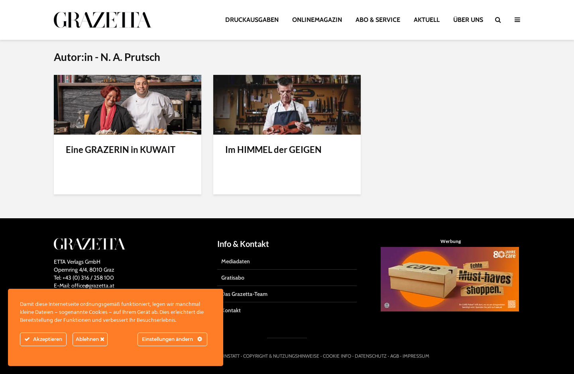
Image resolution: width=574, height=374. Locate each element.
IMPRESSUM (416, 356)
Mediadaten (235, 261)
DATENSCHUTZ (371, 356)
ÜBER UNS (468, 19)
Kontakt (231, 310)
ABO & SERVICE (378, 19)
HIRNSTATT (228, 356)
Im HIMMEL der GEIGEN (273, 149)
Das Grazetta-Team (244, 294)
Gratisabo (232, 277)
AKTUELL (427, 19)
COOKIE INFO (337, 356)
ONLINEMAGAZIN (317, 19)
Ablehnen (90, 339)
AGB (394, 356)
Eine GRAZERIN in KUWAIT (120, 149)
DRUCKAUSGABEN (252, 19)
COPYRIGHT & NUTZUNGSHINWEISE (281, 356)
